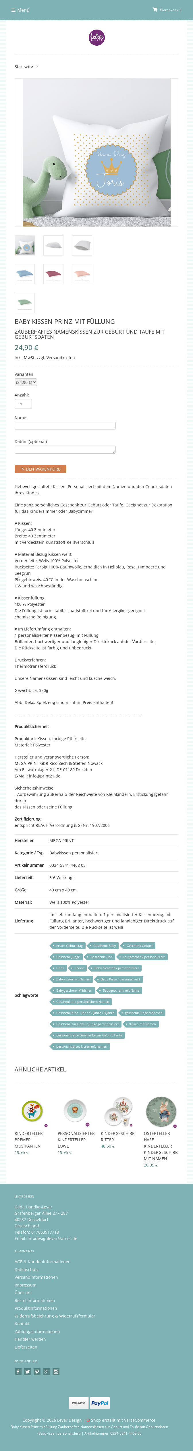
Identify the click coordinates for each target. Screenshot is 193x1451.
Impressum (25, 1285)
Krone (79, 968)
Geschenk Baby (104, 945)
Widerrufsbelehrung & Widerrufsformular (55, 1316)
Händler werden (30, 1339)
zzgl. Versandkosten (56, 357)
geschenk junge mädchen (144, 1013)
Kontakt (22, 1323)
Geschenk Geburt (140, 945)
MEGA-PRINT (61, 840)
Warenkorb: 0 (167, 9)
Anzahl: (22, 395)
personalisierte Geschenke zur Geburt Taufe (89, 1035)
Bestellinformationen (35, 1300)
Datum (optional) (31, 441)
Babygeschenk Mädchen (74, 990)
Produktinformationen (36, 1308)
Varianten (24, 374)
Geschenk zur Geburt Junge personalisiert (87, 1024)
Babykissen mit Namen (73, 979)
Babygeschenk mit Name (121, 990)
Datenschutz (27, 1269)
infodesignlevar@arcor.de (52, 1238)
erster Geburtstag (69, 945)
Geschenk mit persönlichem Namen (82, 1001)
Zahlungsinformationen (37, 1331)
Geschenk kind (101, 957)
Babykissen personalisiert (74, 853)
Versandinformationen (36, 1277)
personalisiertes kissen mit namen (81, 1046)
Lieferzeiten (26, 1347)
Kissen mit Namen (142, 1024)
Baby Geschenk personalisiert (116, 968)
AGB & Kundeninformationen (43, 1261)
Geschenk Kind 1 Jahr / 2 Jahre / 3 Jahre (85, 1013)
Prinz (60, 968)
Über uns (23, 1292)
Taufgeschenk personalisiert (144, 957)
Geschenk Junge (68, 957)
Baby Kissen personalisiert (120, 979)
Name (20, 417)
